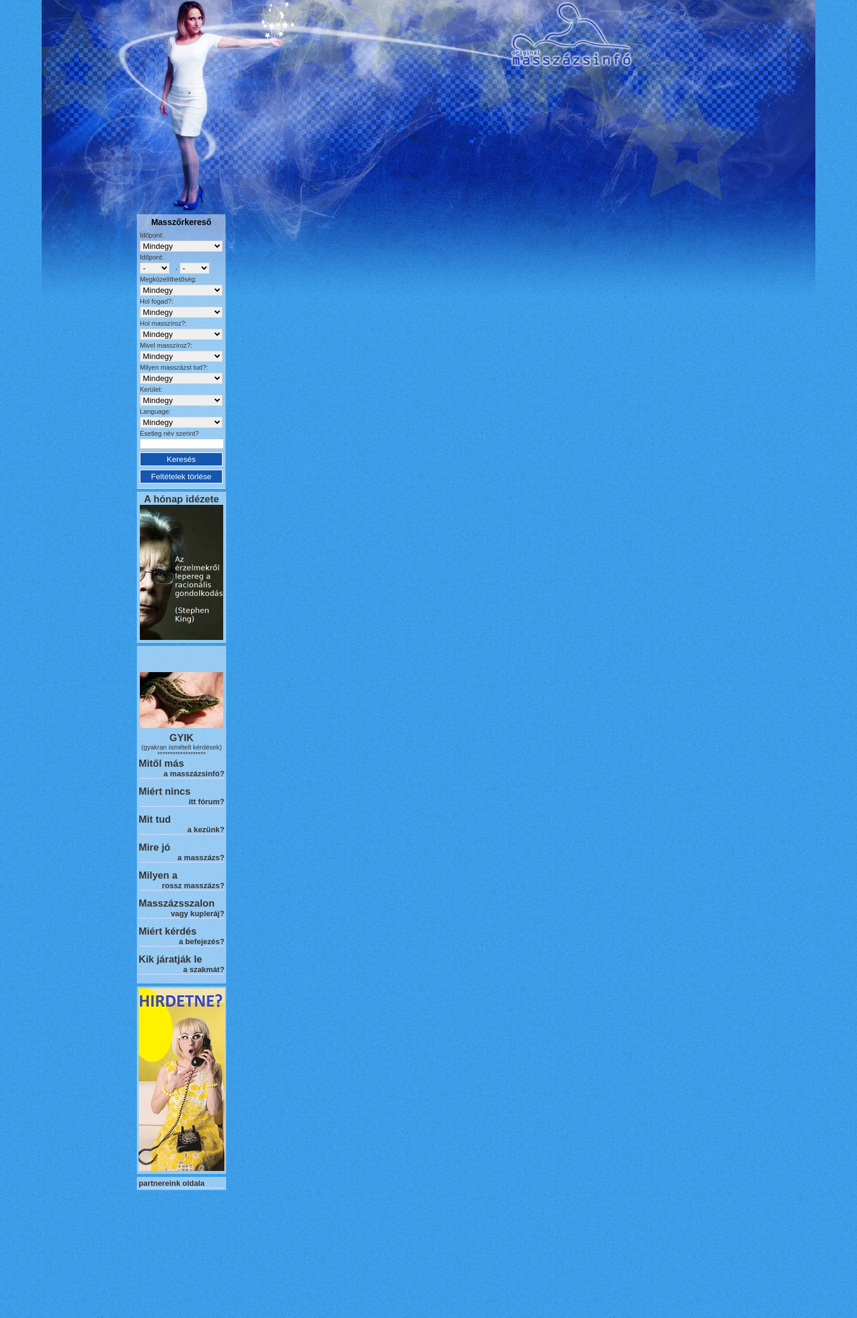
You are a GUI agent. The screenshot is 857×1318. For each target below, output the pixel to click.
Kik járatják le (170, 959)
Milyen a (158, 875)
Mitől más (161, 763)
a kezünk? (205, 829)
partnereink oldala (172, 1183)
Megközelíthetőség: (168, 279)
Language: (155, 411)
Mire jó (154, 847)
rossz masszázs (191, 885)
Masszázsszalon (176, 903)
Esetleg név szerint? (169, 433)
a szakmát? (203, 969)
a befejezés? (201, 941)
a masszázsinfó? (194, 773)
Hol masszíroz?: (163, 323)
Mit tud (155, 819)
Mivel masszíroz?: (166, 345)
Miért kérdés (167, 931)
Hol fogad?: (156, 301)
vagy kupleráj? (197, 913)
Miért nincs (164, 791)
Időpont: (152, 235)
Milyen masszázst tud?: (174, 367)
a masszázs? (200, 857)
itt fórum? (206, 801)
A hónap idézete (181, 499)
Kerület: (151, 389)
